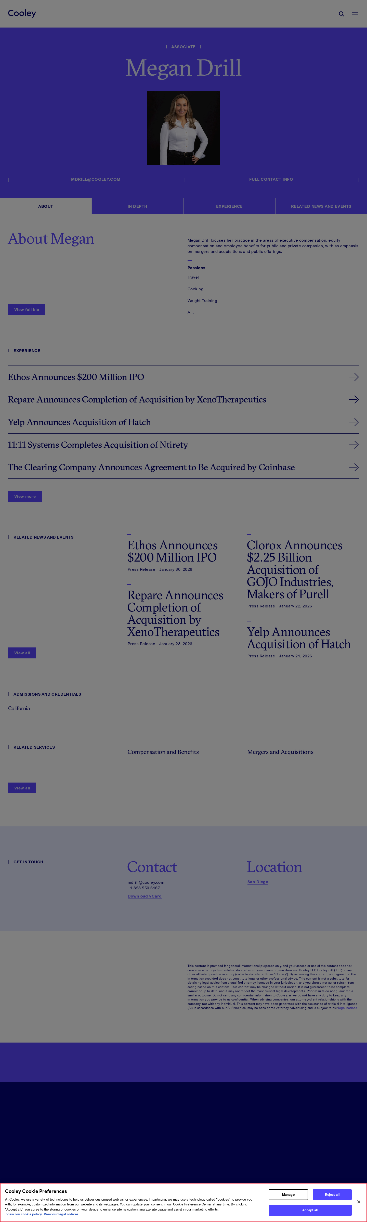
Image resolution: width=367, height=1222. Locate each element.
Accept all (310, 1214)
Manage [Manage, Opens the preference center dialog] (288, 1198)
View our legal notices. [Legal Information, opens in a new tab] (62, 1218)
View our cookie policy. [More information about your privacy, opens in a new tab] (24, 1218)
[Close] (358, 1205)
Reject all (332, 1198)
